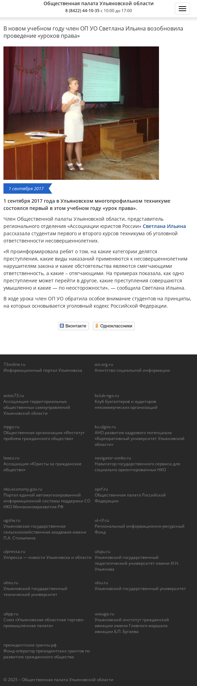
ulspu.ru (102, 551)
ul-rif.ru (102, 520)
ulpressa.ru (14, 551)
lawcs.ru (11, 458)
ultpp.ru (10, 614)
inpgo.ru (11, 427)
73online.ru (14, 364)
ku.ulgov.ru (105, 427)
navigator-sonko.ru (113, 458)
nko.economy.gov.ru (22, 489)
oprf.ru (101, 489)
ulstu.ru (10, 583)
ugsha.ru (11, 520)
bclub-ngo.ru (107, 395)
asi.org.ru (104, 364)
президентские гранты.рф (30, 645)
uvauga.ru (104, 614)
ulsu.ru (101, 583)
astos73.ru (13, 395)
